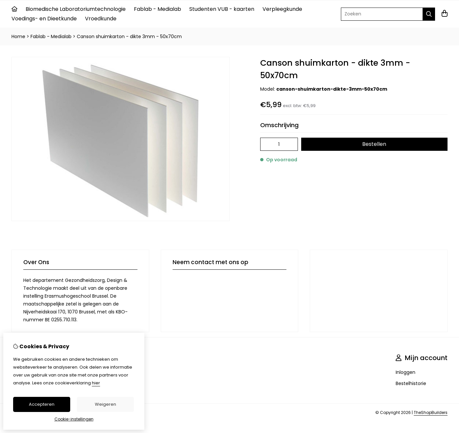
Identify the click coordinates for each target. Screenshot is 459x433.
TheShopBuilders (431, 412)
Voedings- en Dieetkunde (44, 18)
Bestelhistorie (411, 383)
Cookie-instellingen (74, 419)
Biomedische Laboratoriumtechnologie (76, 9)
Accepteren (41, 404)
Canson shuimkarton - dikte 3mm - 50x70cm (129, 36)
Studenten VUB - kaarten (221, 9)
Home (18, 36)
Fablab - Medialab (157, 9)
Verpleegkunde (282, 9)
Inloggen (405, 372)
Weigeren (105, 404)
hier (96, 383)
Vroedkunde (100, 18)
